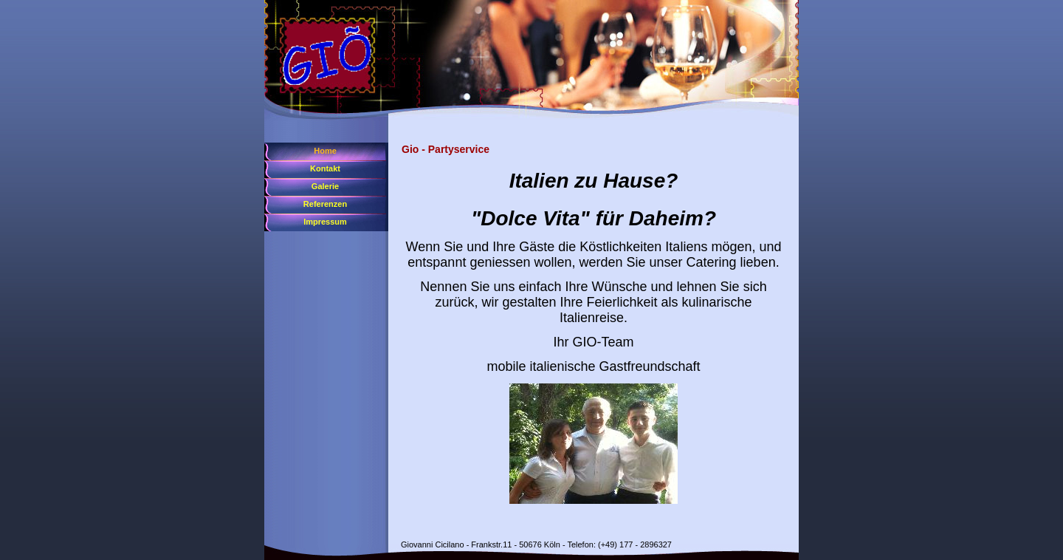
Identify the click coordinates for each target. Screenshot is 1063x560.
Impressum (325, 221)
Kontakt (325, 168)
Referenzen (325, 203)
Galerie (325, 186)
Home (325, 150)
